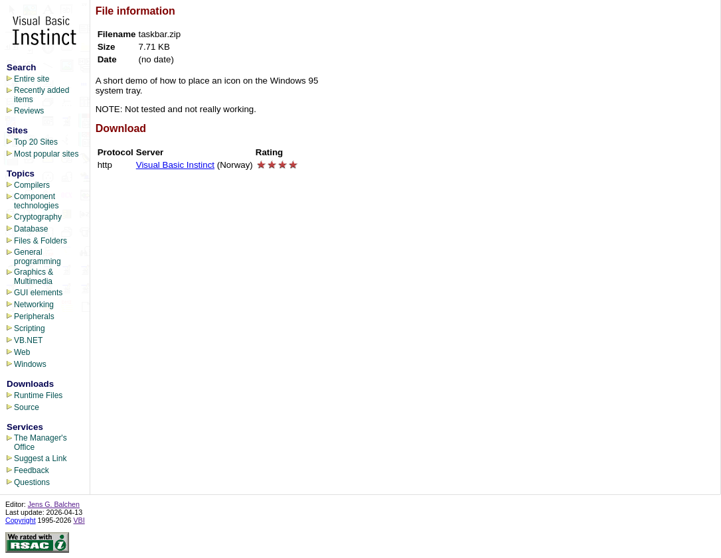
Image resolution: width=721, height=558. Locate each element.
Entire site (31, 79)
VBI (79, 520)
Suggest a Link (40, 458)
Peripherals (34, 316)
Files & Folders (40, 240)
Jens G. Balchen (54, 504)
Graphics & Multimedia (33, 276)
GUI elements (38, 292)
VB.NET (28, 340)
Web (22, 352)
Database (31, 229)
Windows (30, 364)
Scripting (29, 328)
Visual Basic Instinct (175, 165)
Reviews (29, 110)
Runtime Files (38, 395)
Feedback (31, 470)
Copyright (20, 520)
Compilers (32, 185)
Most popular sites (46, 154)
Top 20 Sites (36, 142)
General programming (37, 256)
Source (26, 407)
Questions (32, 482)
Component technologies (36, 201)
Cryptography (38, 217)
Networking (34, 304)
